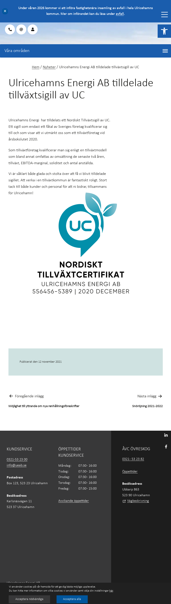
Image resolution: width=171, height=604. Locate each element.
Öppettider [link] (130, 471)
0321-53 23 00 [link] (17, 459)
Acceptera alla (72, 599)
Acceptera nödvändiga (29, 599)
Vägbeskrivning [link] (138, 501)
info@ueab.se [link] (16, 465)
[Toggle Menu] (164, 14)
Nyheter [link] (49, 67)
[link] (164, 31)
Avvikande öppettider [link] (73, 501)
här (111, 590)
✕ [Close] (5, 11)
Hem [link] (35, 67)
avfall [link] (120, 14)
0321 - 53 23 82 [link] (133, 459)
